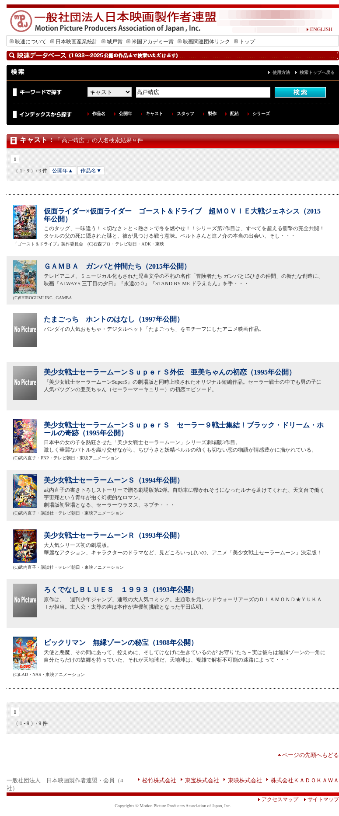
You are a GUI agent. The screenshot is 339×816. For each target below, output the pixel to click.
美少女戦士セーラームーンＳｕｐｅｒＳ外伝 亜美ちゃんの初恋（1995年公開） (170, 372)
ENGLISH (319, 29)
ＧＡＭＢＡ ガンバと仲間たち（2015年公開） (117, 266)
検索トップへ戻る (317, 72)
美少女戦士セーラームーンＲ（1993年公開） (114, 535)
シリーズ (261, 113)
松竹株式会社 (159, 780)
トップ (244, 42)
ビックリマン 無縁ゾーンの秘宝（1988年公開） (121, 642)
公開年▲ (62, 171)
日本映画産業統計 (74, 42)
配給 (234, 113)
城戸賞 (111, 42)
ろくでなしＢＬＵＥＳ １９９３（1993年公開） (121, 589)
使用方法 (281, 72)
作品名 (98, 113)
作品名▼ (90, 171)
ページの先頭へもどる (310, 755)
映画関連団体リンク (204, 42)
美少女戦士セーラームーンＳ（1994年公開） (114, 480)
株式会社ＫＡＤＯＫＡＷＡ (305, 780)
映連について (28, 42)
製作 (212, 113)
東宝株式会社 (202, 780)
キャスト (154, 113)
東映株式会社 (245, 780)
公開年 (125, 113)
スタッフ (185, 113)
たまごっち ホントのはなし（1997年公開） (114, 319)
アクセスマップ (278, 799)
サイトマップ (318, 799)
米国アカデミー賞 (150, 42)
